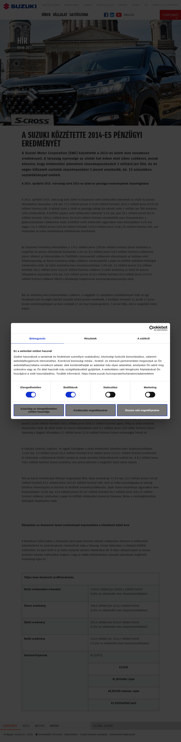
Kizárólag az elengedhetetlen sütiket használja (39, 410)
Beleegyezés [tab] (37, 338)
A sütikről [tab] (143, 338)
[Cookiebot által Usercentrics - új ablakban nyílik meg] (151, 328)
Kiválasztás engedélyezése (90, 410)
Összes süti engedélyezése (142, 410)
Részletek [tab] (90, 338)
